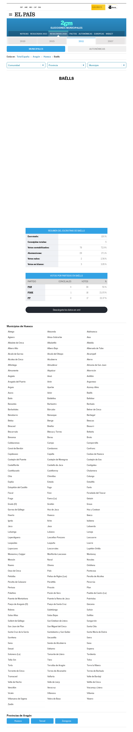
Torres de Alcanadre (56, 671)
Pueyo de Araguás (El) (18, 604)
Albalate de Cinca (16, 343)
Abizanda (51, 331)
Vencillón (12, 687)
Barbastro (52, 404)
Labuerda (91, 526)
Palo (49, 571)
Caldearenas (13, 443)
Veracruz (51, 687)
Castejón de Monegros (57, 459)
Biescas (90, 420)
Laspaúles (12, 543)
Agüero (11, 337)
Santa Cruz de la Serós (18, 632)
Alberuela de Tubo (95, 348)
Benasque (52, 415)
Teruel (42, 721)
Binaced (11, 426)
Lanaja (90, 532)
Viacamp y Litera (94, 687)
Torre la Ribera (94, 665)
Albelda (90, 343)
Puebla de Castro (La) (97, 593)
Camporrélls (92, 443)
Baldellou (51, 398)
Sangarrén (92, 621)
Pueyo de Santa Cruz (56, 604)
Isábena (90, 521)
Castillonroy (52, 470)
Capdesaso (13, 454)
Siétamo (51, 648)
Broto (89, 437)
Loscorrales (52, 548)
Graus (89, 504)
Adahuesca (92, 331)
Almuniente (13, 370)
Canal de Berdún (15, 448)
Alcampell (91, 354)
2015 (52, 41)
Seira (89, 637)
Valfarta (51, 676)
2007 (110, 41)
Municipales (36, 49)
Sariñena (12, 637)
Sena (10, 643)
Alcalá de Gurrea (15, 354)
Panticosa (91, 571)
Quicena (91, 604)
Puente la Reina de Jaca (58, 598)
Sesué (11, 648)
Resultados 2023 (38, 34)
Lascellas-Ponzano (56, 537)
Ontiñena (91, 565)
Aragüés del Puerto (17, 381)
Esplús (11, 482)
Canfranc (91, 448)
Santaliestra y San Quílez (58, 632)
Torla (10, 665)
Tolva (89, 660)
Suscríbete (98, 8)
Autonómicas (97, 49)
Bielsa (10, 420)
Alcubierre (52, 359)
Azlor (49, 393)
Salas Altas (13, 615)
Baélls (89, 393)
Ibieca (89, 515)
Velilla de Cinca (94, 682)
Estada (50, 482)
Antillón (90, 376)
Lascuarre (91, 537)
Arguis (11, 387)
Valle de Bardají (94, 676)
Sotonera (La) (14, 654)
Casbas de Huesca (95, 454)
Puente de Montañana (18, 598)
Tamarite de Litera (55, 654)
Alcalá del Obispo (55, 354)
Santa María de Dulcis (97, 632)
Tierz (49, 660)
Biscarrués (13, 432)
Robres (11, 610)
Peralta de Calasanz (17, 582)
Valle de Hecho (15, 682)
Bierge (50, 420)
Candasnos (52, 448)
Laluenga (12, 532)
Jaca (10, 526)
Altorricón (91, 370)
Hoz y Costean (93, 509)
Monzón (11, 559)
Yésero (90, 698)
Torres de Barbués (95, 671)
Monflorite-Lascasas (56, 554)
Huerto (11, 515)
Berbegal (91, 415)
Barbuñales (13, 409)
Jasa (49, 526)
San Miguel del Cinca (56, 626)
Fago (49, 487)
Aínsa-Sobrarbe (54, 337)
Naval (50, 559)
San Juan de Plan (16, 626)
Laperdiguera (14, 537)
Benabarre (13, 415)
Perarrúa (91, 582)
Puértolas (91, 598)
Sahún (90, 610)
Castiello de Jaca (55, 465)
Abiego (11, 331)
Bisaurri (90, 426)
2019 (22, 41)
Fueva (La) (52, 498)
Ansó (49, 376)
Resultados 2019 (58, 34)
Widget (109, 34)
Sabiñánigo (52, 610)
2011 (81, 41)
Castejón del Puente (17, 459)
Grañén (50, 504)
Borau (50, 437)
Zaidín (10, 704)
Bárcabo (51, 409)
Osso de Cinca (14, 571)
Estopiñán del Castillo (17, 487)
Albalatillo (51, 343)
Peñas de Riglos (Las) (57, 576)
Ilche (49, 521)
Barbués (91, 404)
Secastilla (51, 637)
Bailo (10, 398)
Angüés (11, 376)
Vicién (11, 693)
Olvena (50, 565)
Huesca (50, 515)
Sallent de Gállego (16, 621)
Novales (90, 559)
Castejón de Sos (94, 459)
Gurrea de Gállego (16, 509)
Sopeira (90, 648)
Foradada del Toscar (96, 493)
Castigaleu (91, 465)
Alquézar (51, 370)
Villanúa (90, 693)
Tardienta (91, 654)
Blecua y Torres (54, 432)
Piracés (50, 587)
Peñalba (11, 576)
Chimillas (51, 476)
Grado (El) (12, 504)
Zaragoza (66, 721)
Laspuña (51, 543)
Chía (10, 476)
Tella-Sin (12, 660)
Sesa (89, 643)
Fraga (10, 498)
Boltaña (90, 432)
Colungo (90, 476)
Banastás (12, 404)
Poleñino (12, 593)
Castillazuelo (13, 470)
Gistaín (90, 498)
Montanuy (91, 554)
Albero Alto (13, 348)
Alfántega (12, 365)
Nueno (11, 565)
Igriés (10, 521)
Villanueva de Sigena (17, 698)
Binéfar (50, 426)
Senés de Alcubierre (56, 643)
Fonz (49, 493)
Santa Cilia (92, 626)
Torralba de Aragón (56, 665)
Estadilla (91, 482)
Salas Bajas (52, 615)
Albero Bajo (52, 348)
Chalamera (92, 470)
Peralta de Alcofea (95, 576)
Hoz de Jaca (53, 509)
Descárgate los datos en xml (66, 310)
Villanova (51, 693)
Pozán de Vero (54, 593)
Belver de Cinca (94, 409)
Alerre (90, 359)
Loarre (90, 543)
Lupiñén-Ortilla (94, 548)
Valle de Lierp (53, 682)
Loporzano (13, 548)
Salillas (90, 615)
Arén (49, 381)
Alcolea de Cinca (15, 359)
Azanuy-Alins (93, 387)
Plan (89, 587)
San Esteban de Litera (57, 621)
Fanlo (89, 487)
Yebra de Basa (54, 698)
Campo (50, 443)
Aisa (89, 337)
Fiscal (10, 493)
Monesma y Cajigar (16, 554)
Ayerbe (50, 387)
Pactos (73, 34)
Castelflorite (13, 465)
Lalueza (51, 532)
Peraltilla (51, 582)
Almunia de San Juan (96, 365)
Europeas (99, 34)
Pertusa (11, 587)
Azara (10, 393)
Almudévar (52, 365)
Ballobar (91, 398)
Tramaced (12, 676)
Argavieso (91, 381)
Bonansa (12, 437)
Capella (50, 454)
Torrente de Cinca (16, 671)
